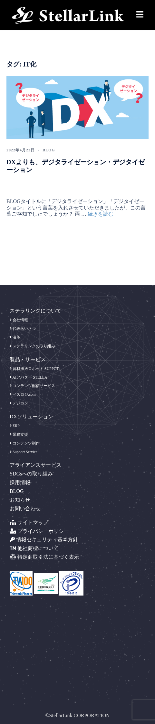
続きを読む (100, 214)
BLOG (17, 491)
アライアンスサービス (35, 465)
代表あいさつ (23, 328)
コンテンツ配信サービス (32, 385)
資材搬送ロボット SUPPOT (34, 368)
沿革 (15, 337)
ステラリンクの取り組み (32, 346)
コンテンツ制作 (25, 443)
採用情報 (20, 482)
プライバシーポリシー (39, 531)
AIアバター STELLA (28, 377)
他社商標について (34, 548)
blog (49, 150)
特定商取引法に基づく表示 (44, 557)
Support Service (23, 452)
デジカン (19, 403)
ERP (15, 425)
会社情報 (19, 320)
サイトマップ (29, 522)
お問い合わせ (25, 508)
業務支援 (19, 434)
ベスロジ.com (23, 394)
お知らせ (20, 500)
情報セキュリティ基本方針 (44, 539)
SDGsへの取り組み (31, 473)
